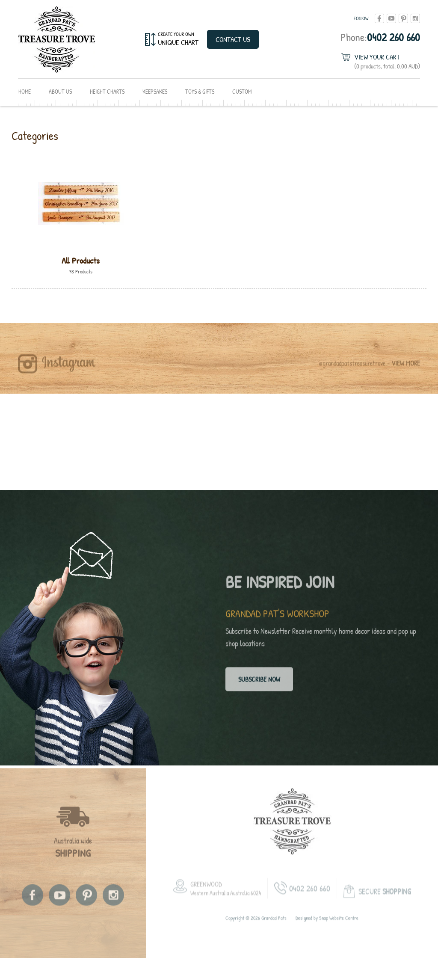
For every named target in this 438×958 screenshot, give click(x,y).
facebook (379, 18)
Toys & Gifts (199, 91)
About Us (60, 91)
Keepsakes (154, 91)
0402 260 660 (380, 37)
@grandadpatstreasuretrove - (369, 368)
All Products (81, 260)
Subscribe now (259, 681)
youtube (391, 18)
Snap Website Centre (338, 922)
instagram (415, 18)
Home (24, 91)
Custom (242, 91)
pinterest (403, 18)
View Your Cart (387, 61)
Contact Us (233, 39)
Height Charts (107, 91)
